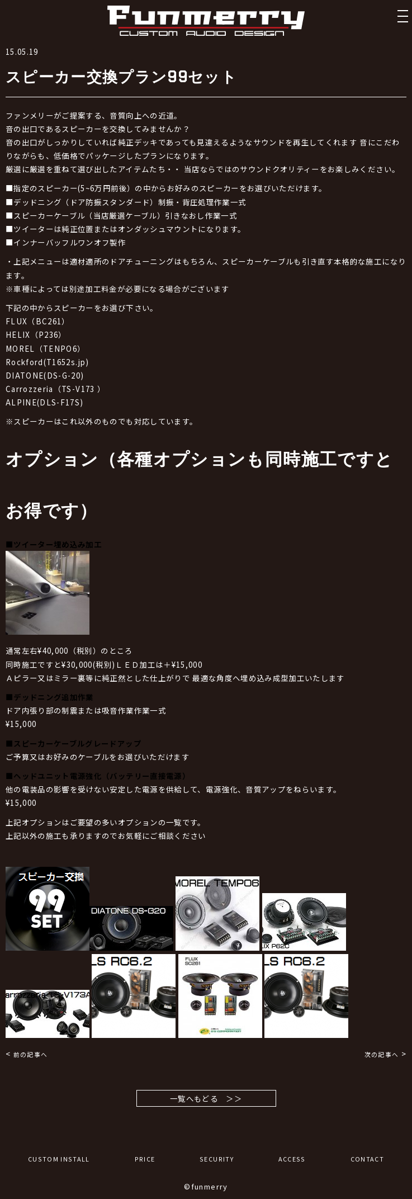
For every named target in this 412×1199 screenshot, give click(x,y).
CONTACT (367, 1159)
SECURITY (217, 1159)
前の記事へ (30, 1054)
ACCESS (292, 1159)
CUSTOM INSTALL (59, 1159)
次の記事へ (381, 1054)
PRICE (145, 1159)
